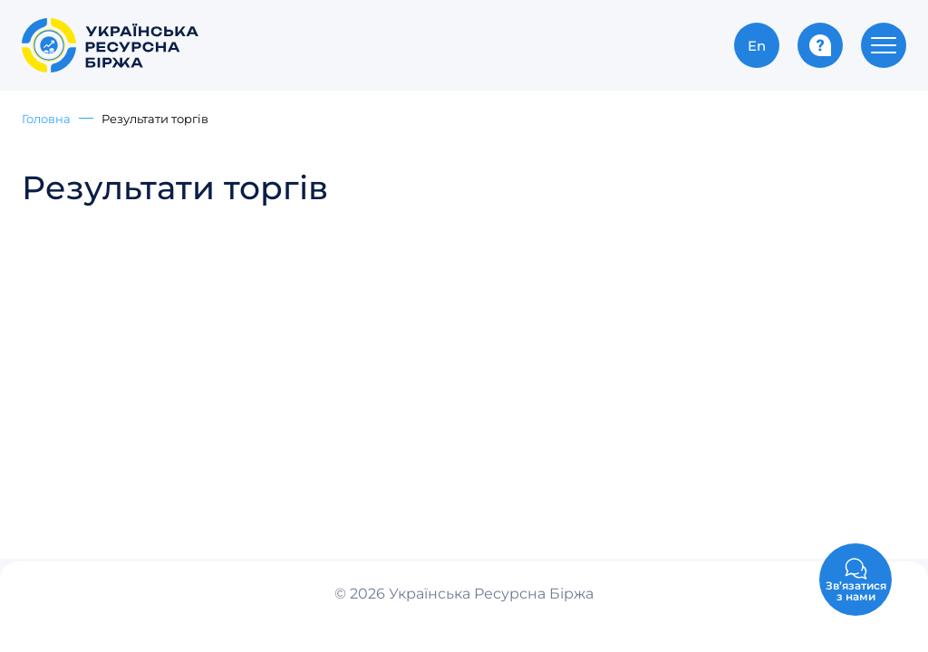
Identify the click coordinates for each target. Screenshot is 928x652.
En (757, 45)
